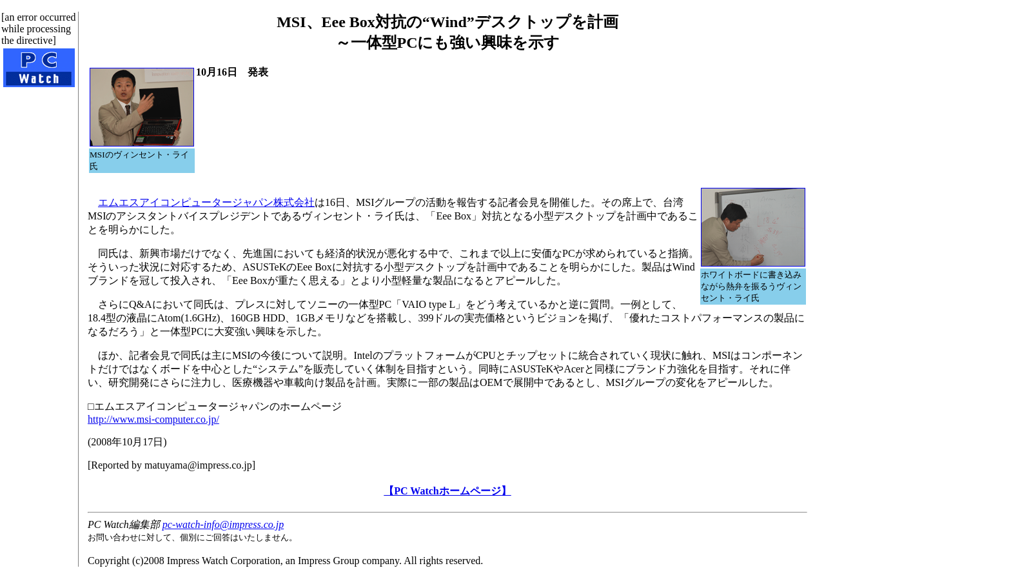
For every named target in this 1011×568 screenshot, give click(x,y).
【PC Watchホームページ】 (447, 490)
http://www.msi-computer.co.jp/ (153, 419)
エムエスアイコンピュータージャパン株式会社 (206, 202)
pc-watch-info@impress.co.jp (223, 524)
